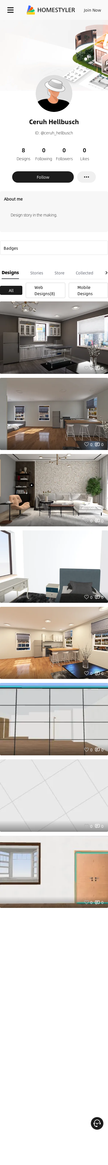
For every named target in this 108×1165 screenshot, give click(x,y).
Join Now (92, 10)
